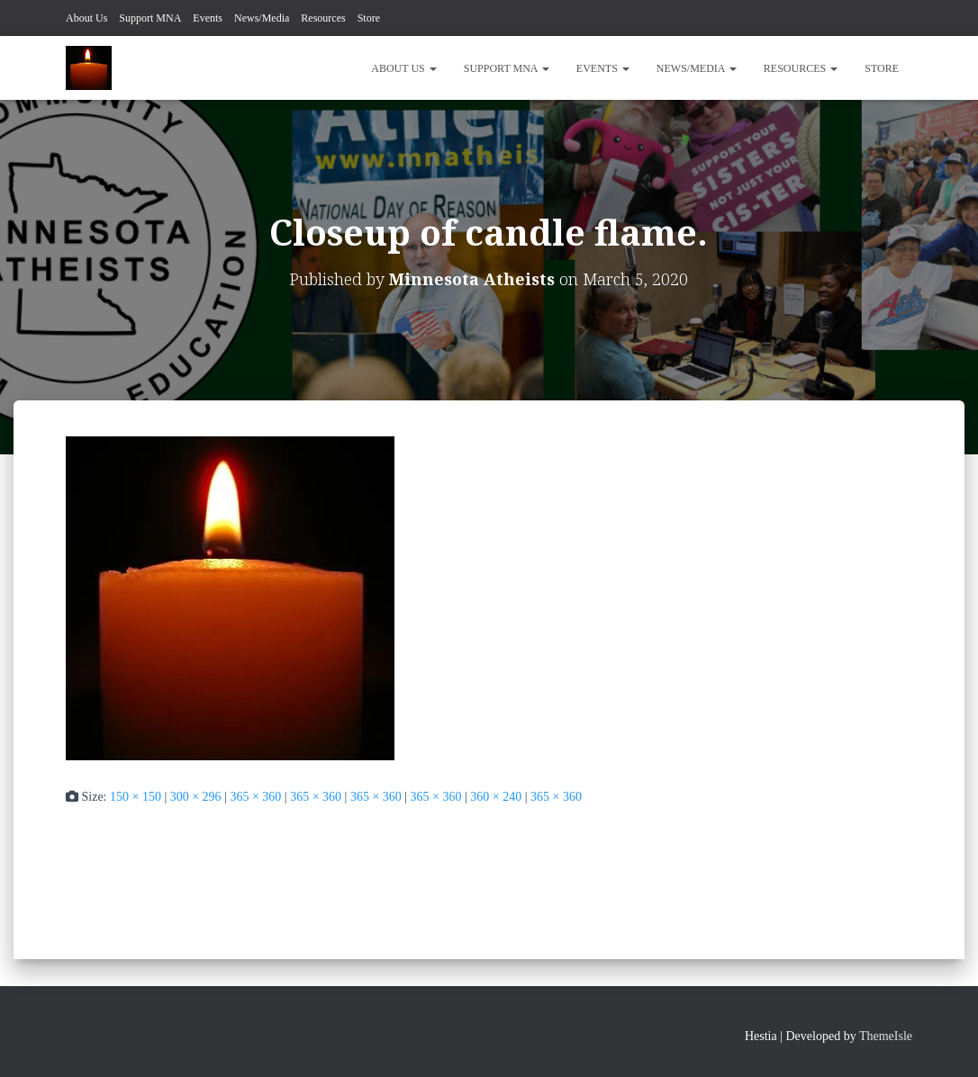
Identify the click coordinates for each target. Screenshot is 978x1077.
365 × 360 (255, 796)
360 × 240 (495, 796)
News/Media (261, 18)
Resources (323, 18)
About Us (86, 18)
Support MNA (150, 18)
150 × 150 (135, 796)
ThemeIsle (885, 1036)
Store (369, 18)
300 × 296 (196, 796)
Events (207, 18)
